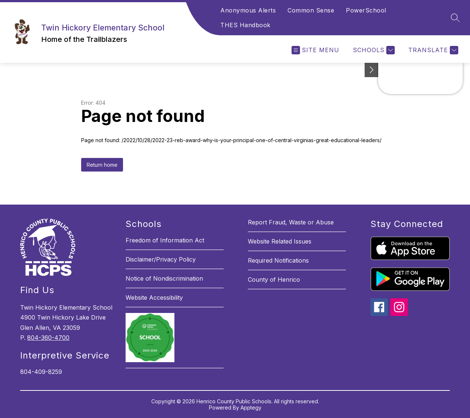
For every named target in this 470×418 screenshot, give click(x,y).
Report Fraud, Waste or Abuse (291, 222)
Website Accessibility (154, 297)
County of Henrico (274, 279)
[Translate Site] (432, 50)
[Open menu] (315, 50)
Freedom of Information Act (165, 240)
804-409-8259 (41, 371)
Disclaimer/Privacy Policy (161, 259)
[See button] (372, 70)
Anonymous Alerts (248, 10)
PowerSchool (366, 10)
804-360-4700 (48, 337)
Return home (102, 165)
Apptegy (251, 407)
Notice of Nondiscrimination (164, 278)
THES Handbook (245, 25)
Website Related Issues (279, 241)
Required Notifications (278, 260)
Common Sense (311, 10)
